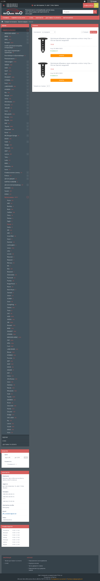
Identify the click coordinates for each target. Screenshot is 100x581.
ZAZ (8, 313)
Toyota (7, 126)
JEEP (6, 151)
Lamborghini (11, 245)
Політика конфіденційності (75, 579)
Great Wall (10, 236)
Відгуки (5, 437)
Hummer (9, 242)
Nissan (7, 95)
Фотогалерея (68, 18)
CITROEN (7, 80)
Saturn (9, 295)
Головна (6, 18)
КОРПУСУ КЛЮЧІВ (10, 182)
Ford (6, 83)
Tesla (8, 310)
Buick (8, 209)
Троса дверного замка (36, 566)
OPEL (6, 39)
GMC (8, 233)
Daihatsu (8, 166)
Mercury (9, 263)
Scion (8, 301)
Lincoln (9, 254)
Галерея (85, 32)
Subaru (9, 307)
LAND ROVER (9, 86)
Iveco (6, 111)
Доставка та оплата (53, 18)
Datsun (9, 218)
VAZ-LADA (10, 417)
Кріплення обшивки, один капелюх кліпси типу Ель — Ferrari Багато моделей (71, 39)
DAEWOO (7, 188)
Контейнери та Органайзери (14, 55)
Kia (6, 92)
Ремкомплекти (9, 58)
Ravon (9, 286)
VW (8, 322)
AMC (8, 203)
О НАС (7, 563)
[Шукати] (95, 12)
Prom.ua (59, 575)
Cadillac (9, 212)
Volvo (6, 98)
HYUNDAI (7, 89)
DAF (6, 123)
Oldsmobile (10, 275)
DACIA (6, 138)
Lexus (9, 248)
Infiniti (7, 194)
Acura (9, 200)
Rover (6, 132)
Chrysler (7, 148)
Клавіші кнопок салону (12, 172)
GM (8, 230)
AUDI (6, 68)
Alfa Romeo (8, 102)
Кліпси (7, 175)
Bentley (9, 206)
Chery (9, 215)
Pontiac (9, 281)
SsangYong (10, 304)
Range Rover (11, 283)
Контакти (39, 18)
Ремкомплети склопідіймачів (38, 560)
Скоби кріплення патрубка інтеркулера (13, 46)
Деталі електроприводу (13, 185)
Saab (6, 142)
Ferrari (9, 224)
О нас (31, 18)
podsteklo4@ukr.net (10, 513)
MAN (6, 163)
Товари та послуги (18, 18)
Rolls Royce (10, 289)
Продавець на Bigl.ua (50, 577)
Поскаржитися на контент (58, 579)
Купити (61, 55)
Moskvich (10, 272)
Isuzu (6, 169)
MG (8, 266)
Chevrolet (8, 129)
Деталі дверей (9, 179)
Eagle (9, 221)
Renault (7, 42)
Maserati (10, 257)
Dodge (7, 145)
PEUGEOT (8, 77)
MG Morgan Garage (11, 135)
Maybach (10, 260)
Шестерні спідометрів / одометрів (12, 51)
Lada (6, 160)
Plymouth (10, 278)
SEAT (6, 71)
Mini (8, 269)
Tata (6, 157)
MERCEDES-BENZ (10, 33)
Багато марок (22, 22)
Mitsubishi (8, 114)
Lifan (8, 251)
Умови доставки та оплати (13, 560)
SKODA (7, 65)
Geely (9, 227)
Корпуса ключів (34, 563)
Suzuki (7, 191)
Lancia (7, 154)
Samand (9, 292)
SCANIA (9, 298)
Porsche (7, 105)
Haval (9, 239)
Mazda (7, 120)
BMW (6, 36)
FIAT (6, 74)
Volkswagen (9, 62)
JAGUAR (7, 108)
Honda (7, 117)
